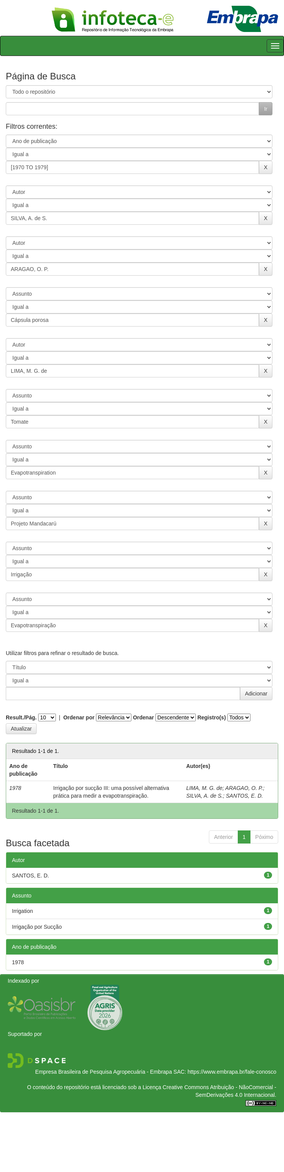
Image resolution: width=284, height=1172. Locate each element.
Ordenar (143, 717)
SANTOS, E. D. (244, 796)
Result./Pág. (21, 717)
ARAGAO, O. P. (244, 788)
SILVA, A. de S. (204, 796)
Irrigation (22, 911)
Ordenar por (78, 717)
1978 (18, 962)
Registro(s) (211, 717)
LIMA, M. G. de (204, 788)
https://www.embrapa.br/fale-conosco (232, 1072)
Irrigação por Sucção (37, 927)
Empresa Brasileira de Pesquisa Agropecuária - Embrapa (103, 1072)
